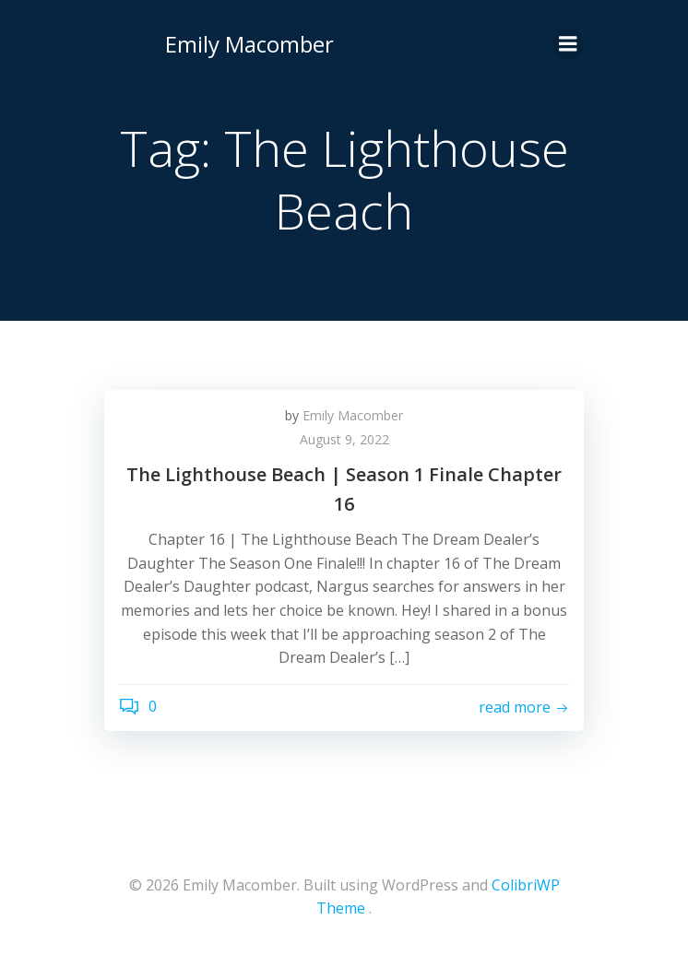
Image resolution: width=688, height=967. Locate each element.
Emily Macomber (249, 44)
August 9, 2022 (344, 439)
